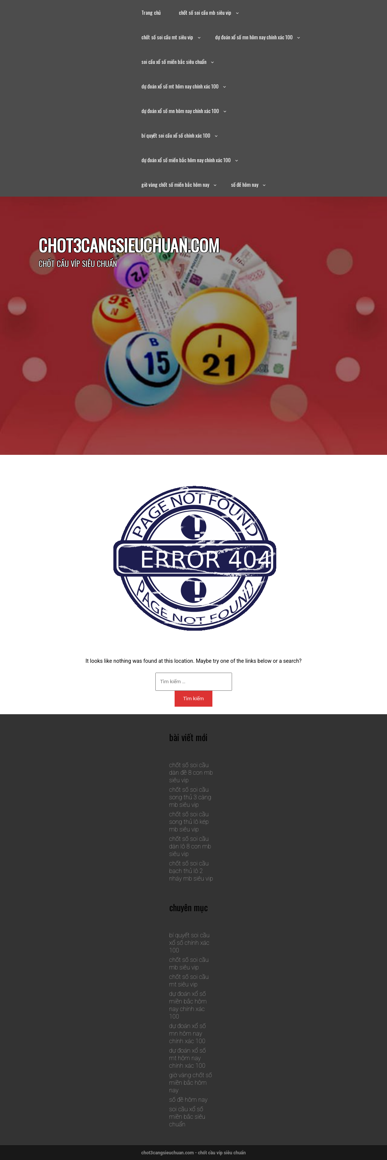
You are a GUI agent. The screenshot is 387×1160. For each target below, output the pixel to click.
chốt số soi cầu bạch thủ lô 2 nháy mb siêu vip (191, 871)
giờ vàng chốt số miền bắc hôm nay (175, 184)
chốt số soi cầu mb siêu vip (205, 12)
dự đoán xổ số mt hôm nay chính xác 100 (179, 86)
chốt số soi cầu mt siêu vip (167, 37)
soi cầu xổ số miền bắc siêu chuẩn (173, 61)
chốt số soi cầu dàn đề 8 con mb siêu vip (191, 772)
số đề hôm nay (244, 184)
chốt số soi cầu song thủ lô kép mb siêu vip (189, 822)
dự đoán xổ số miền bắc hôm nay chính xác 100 (186, 160)
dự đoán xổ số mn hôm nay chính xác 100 (254, 37)
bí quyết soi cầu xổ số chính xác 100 (175, 135)
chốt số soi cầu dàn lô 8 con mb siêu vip (190, 846)
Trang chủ (151, 12)
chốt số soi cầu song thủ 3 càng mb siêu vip (190, 797)
